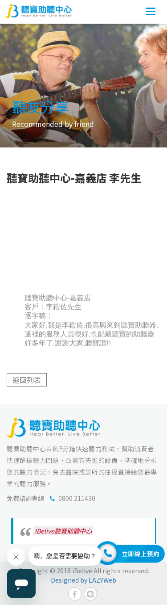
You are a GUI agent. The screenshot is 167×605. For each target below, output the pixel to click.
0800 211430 (76, 498)
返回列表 (26, 379)
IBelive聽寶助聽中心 (63, 530)
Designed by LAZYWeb (83, 580)
